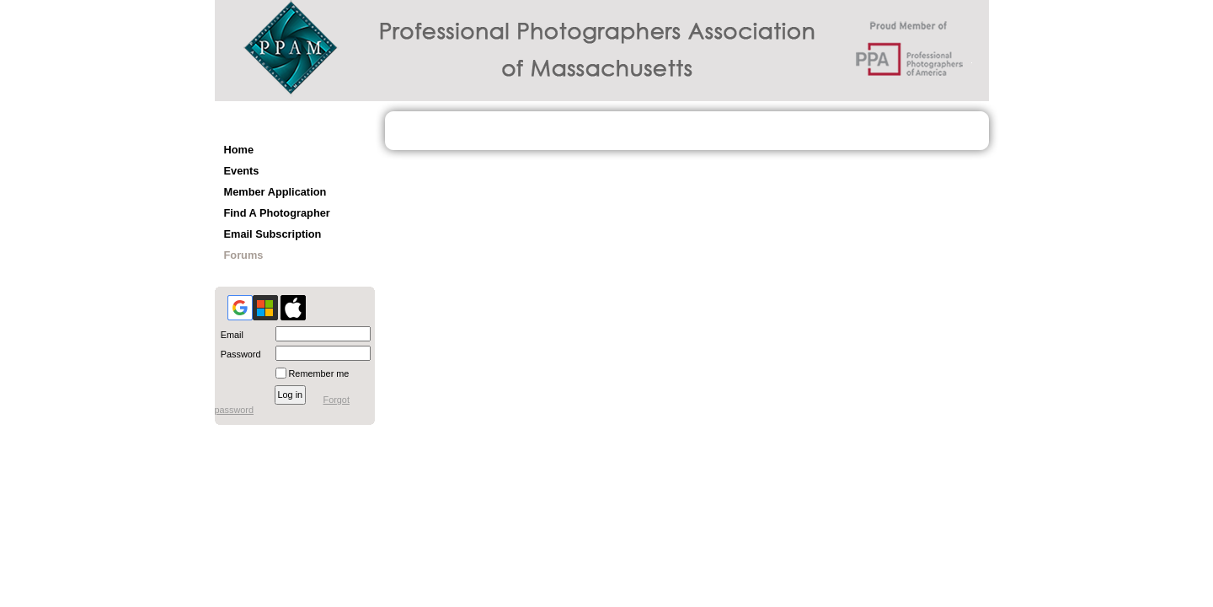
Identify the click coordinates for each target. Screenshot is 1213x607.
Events (241, 170)
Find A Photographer (277, 213)
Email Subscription (273, 234)
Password (238, 354)
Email (229, 335)
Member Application (275, 191)
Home (239, 149)
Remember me (319, 373)
